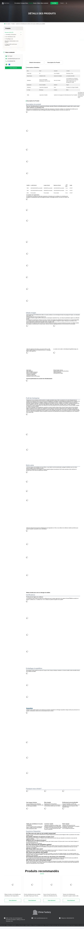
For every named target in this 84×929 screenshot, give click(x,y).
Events (35, 3)
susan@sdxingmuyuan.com (13, 58)
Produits (31, 3)
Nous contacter (44, 3)
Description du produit (53, 62)
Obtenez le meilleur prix (60, 39)
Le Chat (54, 3)
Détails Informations (34, 62)
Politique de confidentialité (11, 925)
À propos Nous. (24, 3)
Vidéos (38, 3)
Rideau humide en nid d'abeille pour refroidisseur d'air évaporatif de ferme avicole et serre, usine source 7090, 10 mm (13, 895)
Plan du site (2, 925)
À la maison (17, 3)
